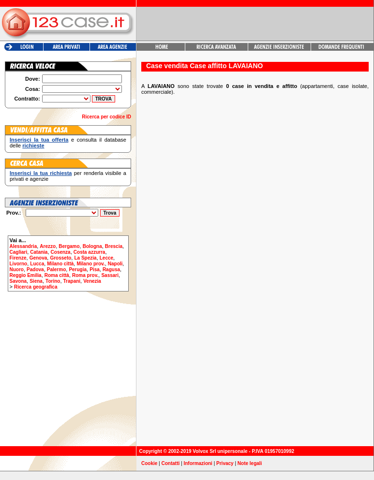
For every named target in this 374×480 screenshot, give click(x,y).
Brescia (113, 246)
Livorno (19, 263)
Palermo (56, 269)
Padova (35, 269)
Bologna (92, 246)
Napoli (115, 263)
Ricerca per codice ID (106, 116)
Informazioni (197, 463)
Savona (18, 281)
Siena (36, 281)
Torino (52, 281)
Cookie (149, 463)
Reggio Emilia (26, 275)
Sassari (110, 275)
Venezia (92, 281)
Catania (38, 252)
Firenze (18, 258)
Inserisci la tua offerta (39, 140)
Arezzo (48, 246)
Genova (38, 258)
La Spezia (85, 258)
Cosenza (61, 252)
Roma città (57, 275)
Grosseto (60, 258)
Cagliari (19, 252)
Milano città (60, 263)
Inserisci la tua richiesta (41, 173)
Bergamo (69, 246)
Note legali (250, 463)
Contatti (171, 463)
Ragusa (111, 269)
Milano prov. (90, 263)
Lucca (37, 263)
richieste (33, 145)
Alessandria (23, 246)
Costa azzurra (89, 252)
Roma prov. (85, 275)
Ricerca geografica (36, 287)
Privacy (225, 463)
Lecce (106, 258)
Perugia (78, 269)
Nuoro (17, 269)
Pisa (95, 269)
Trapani (72, 281)
